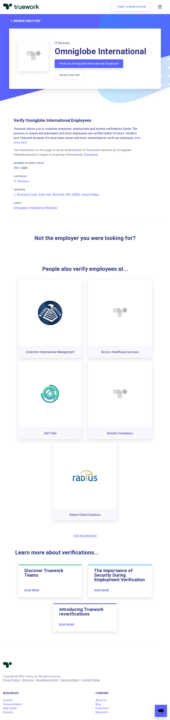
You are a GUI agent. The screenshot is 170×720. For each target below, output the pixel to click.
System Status (91, 680)
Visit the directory (85, 535)
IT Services (21, 181)
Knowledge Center (47, 680)
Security (8, 712)
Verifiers (8, 700)
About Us (100, 700)
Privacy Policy (11, 680)
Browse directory (24, 21)
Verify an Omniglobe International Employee (89, 63)
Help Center (10, 708)
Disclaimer (91, 154)
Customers (102, 708)
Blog (98, 704)
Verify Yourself (69, 75)
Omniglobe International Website (35, 208)
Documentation (70, 680)
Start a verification (131, 7)
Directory (27, 680)
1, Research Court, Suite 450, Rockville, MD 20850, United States (56, 194)
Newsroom (102, 712)
